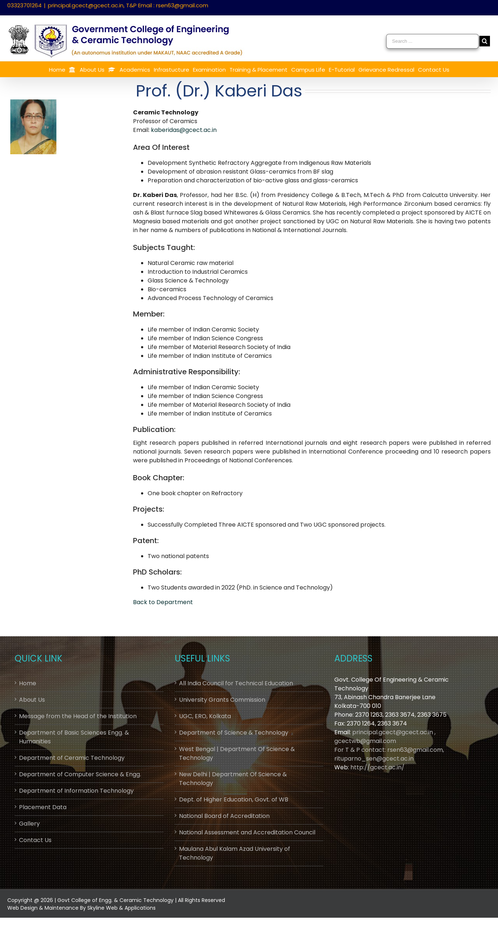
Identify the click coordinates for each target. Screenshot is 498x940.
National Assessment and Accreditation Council (247, 832)
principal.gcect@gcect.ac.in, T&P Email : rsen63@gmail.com (128, 5)
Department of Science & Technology (233, 732)
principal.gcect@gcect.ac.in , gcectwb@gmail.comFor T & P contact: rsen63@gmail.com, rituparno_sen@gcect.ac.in (389, 745)
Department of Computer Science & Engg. (80, 774)
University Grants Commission (222, 699)
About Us (32, 699)
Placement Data (42, 807)
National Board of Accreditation (224, 816)
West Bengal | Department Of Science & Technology (237, 753)
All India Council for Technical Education (236, 683)
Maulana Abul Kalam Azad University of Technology (234, 853)
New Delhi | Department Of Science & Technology (233, 778)
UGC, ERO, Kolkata (205, 716)
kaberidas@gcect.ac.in (184, 130)
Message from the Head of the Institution (78, 716)
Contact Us (35, 840)
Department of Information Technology (76, 791)
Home (27, 683)
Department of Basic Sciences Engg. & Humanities (74, 737)
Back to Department (163, 602)
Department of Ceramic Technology (72, 758)
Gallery (29, 823)
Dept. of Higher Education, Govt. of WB (233, 799)
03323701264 (24, 5)
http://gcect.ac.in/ (377, 767)
